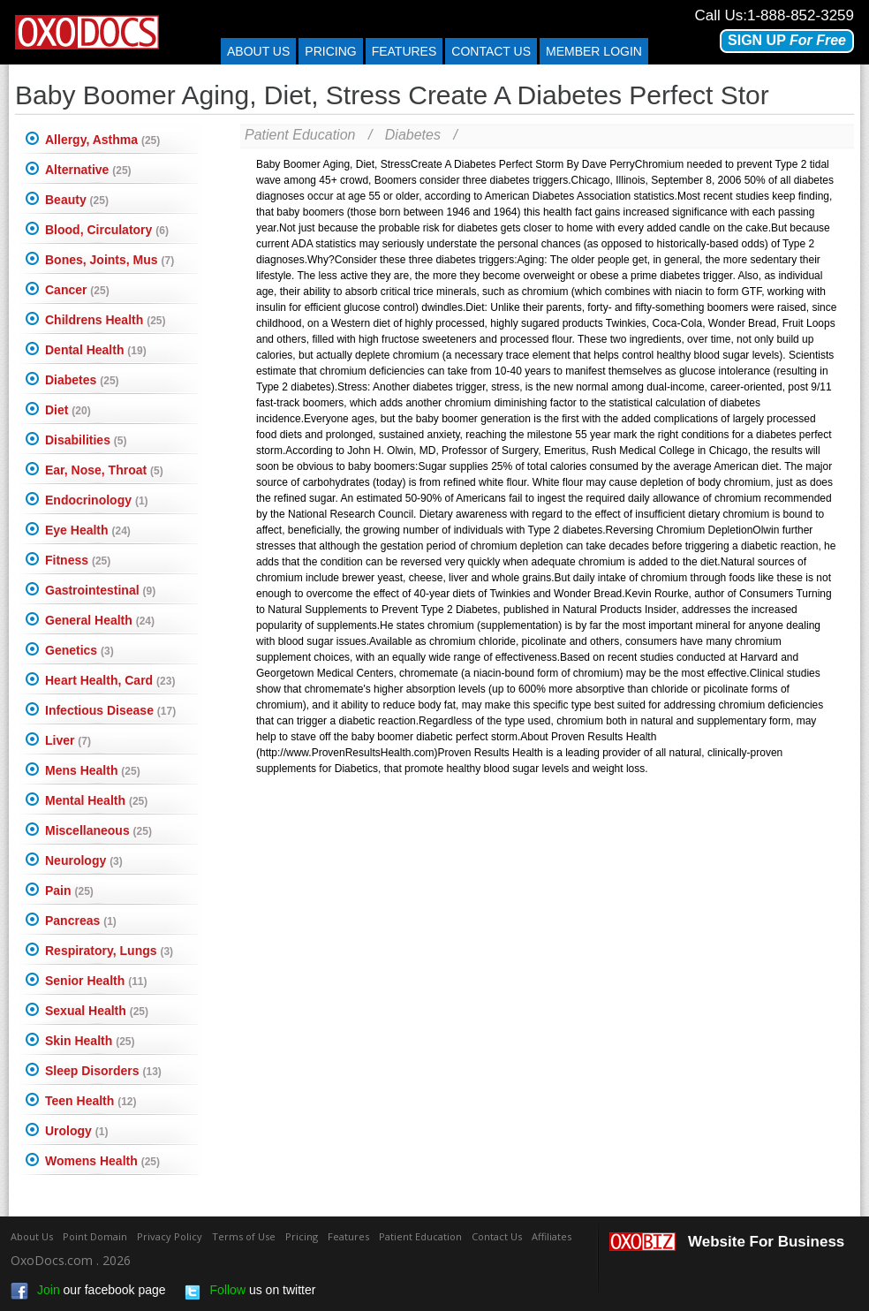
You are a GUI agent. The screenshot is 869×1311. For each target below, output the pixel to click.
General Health (100, 620)
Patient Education (300, 134)
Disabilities (85, 440)
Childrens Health (105, 320)
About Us (258, 51)
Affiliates (551, 1236)
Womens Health (102, 1161)
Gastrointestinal (100, 590)
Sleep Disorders (103, 1071)
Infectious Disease (110, 710)
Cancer (77, 290)
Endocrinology (96, 500)
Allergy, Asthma (102, 140)
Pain (69, 890)
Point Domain (95, 1236)
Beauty (77, 200)
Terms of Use (244, 1236)
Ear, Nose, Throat (104, 470)
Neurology (84, 860)
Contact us (491, 51)
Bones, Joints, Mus (109, 260)
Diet (68, 410)
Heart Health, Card (110, 680)
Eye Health (88, 530)
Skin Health (89, 1041)
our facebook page (88, 1291)
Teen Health (91, 1101)
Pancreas (81, 920)
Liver (68, 740)
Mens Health (92, 770)
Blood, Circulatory (107, 230)
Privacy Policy (169, 1236)
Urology (76, 1131)
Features (404, 51)
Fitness (77, 560)
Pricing (330, 51)
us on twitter (250, 1291)
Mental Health (96, 800)
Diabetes (82, 380)
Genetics (79, 650)
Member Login (594, 51)
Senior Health (96, 981)
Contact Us (497, 1236)
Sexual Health (96, 1011)
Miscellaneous (98, 830)
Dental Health (96, 350)
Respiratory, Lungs (109, 950)
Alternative (88, 170)
